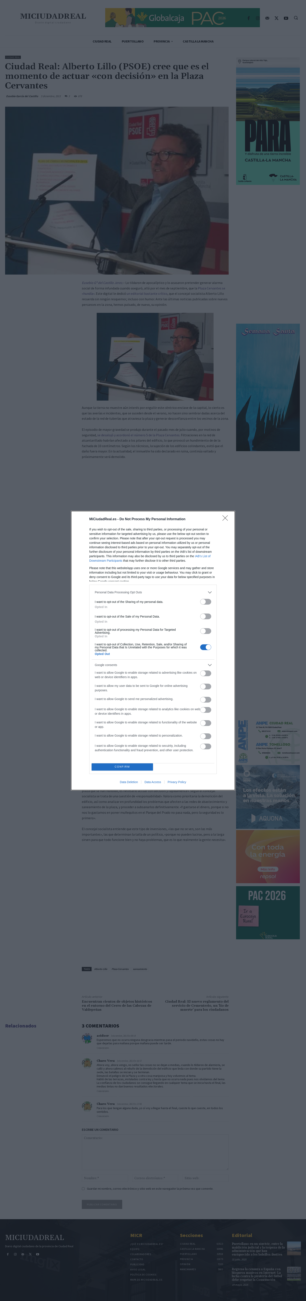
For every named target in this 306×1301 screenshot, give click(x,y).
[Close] (226, 519)
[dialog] (153, 650)
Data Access (152, 782)
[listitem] (153, 592)
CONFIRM (122, 766)
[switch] (205, 602)
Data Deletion (129, 782)
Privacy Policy (177, 782)
